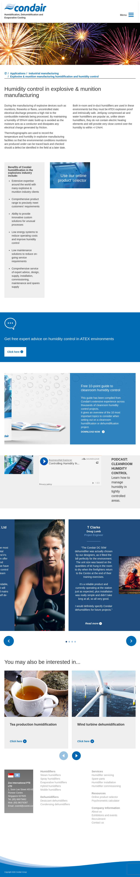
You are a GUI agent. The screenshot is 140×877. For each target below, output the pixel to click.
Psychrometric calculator (106, 800)
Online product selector (105, 797)
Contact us (98, 822)
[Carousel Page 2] (69, 641)
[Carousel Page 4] (75, 641)
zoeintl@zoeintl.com (24, 806)
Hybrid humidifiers (50, 786)
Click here (15, 351)
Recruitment (98, 818)
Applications (18, 73)
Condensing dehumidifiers (55, 804)
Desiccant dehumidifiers (54, 800)
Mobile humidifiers (50, 789)
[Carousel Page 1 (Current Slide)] (66, 641)
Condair (25, 7)
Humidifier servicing (103, 775)
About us (97, 811)
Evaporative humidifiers (53, 782)
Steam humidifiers (50, 775)
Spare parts (98, 778)
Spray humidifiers (50, 778)
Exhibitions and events (104, 815)
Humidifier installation (104, 782)
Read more (93, 623)
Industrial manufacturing (44, 73)
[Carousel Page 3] (72, 641)
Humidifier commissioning (106, 786)
